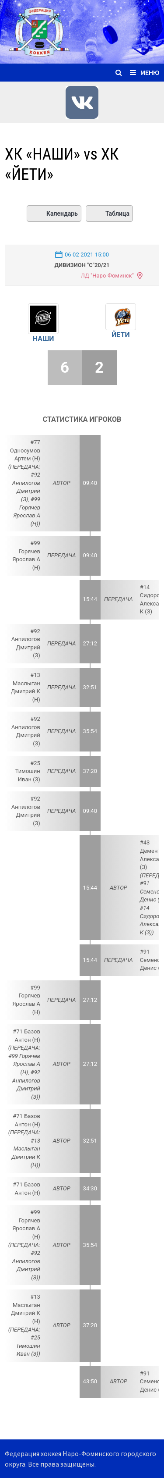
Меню (145, 72)
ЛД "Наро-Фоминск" (107, 275)
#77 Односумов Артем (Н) (25, 450)
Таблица (109, 214)
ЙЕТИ (120, 335)
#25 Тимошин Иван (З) (27, 771)
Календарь (54, 214)
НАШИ (43, 339)
